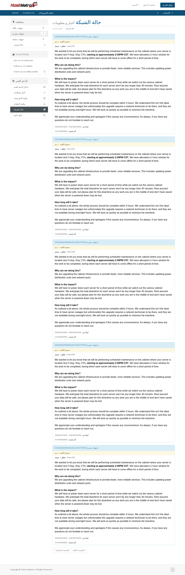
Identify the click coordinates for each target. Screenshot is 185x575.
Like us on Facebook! (29, 60)
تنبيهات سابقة (29, 39)
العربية (135, 4)
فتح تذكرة (29, 115)
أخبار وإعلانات (29, 92)
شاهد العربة (168, 5)
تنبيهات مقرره (29, 33)
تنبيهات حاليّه (29, 27)
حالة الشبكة (29, 109)
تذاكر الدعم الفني (29, 87)
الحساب (168, 13)
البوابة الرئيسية (57, 28)
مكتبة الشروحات (46, 13)
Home (15, 13)
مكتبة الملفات (29, 104)
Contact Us (28, 13)
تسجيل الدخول (149, 4)
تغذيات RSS (29, 45)
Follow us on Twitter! (29, 66)
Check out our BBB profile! (29, 71)
